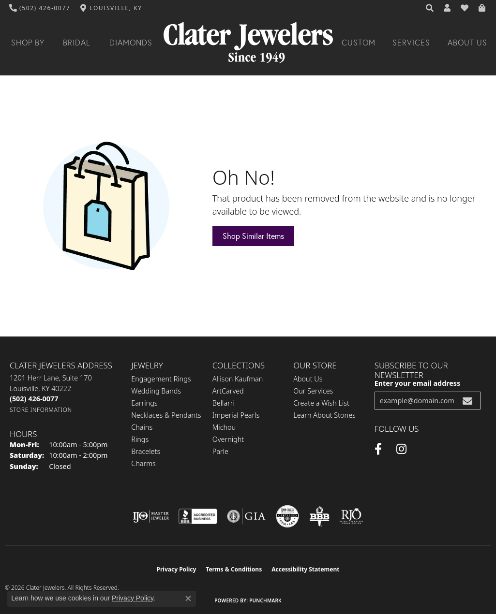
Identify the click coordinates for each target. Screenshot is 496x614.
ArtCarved (228, 390)
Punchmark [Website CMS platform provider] (265, 600)
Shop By (28, 42)
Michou (224, 427)
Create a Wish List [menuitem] (321, 403)
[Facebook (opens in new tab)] (378, 449)
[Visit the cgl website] (287, 516)
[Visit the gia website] (246, 516)
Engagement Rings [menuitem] (161, 378)
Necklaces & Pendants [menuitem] (166, 415)
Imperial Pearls (236, 415)
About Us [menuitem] (307, 378)
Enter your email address (417, 383)
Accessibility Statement (305, 569)
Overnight (228, 439)
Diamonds (130, 42)
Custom (359, 42)
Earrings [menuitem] (144, 403)
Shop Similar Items (253, 236)
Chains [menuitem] (141, 427)
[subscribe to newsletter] (467, 400)
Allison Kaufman (237, 378)
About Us (467, 42)
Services (411, 42)
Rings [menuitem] (140, 439)
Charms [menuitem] (143, 463)
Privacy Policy (176, 569)
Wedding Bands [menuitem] (156, 390)
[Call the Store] (34, 398)
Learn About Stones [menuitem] (324, 415)
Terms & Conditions (234, 569)
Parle (220, 451)
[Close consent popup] (188, 598)
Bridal (76, 42)
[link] (40, 8)
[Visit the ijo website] (151, 516)
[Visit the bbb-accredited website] (198, 516)
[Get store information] (41, 410)
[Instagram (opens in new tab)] (401, 449)
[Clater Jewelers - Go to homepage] (248, 42)
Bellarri (223, 403)
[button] (430, 8)
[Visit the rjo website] (351, 516)
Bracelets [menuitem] (145, 451)
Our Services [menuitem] (313, 390)
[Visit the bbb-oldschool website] (319, 516)
